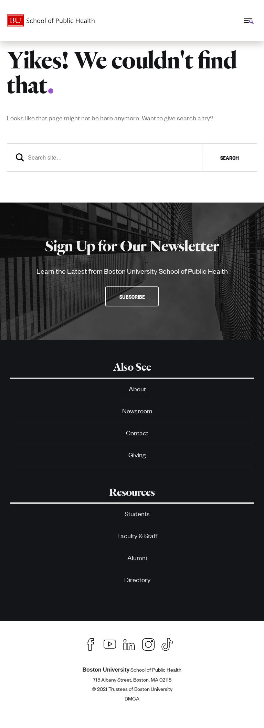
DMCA (132, 698)
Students (137, 513)
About (137, 388)
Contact (137, 432)
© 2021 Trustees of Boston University (132, 688)
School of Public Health (132, 669)
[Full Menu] (248, 20)
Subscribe (132, 296)
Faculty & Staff (137, 535)
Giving (137, 454)
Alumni (137, 557)
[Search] (132, 157)
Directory (137, 579)
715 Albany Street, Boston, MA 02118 (132, 679)
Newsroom (137, 410)
